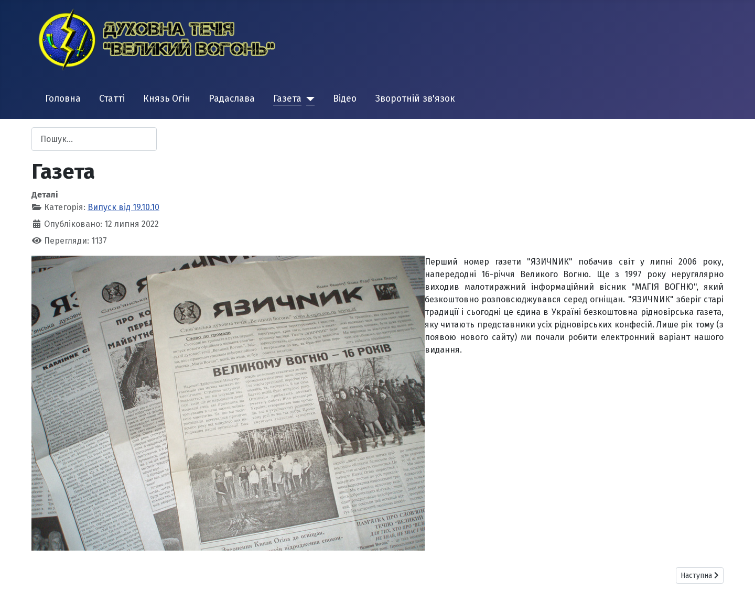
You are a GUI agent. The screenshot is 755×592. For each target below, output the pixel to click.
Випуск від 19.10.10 (123, 207)
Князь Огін (166, 98)
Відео (345, 98)
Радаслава (232, 98)
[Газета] (308, 99)
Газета (287, 98)
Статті (112, 98)
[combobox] (94, 139)
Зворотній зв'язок (415, 98)
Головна (63, 98)
